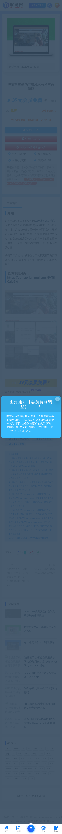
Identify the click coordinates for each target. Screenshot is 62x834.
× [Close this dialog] (57, 399)
